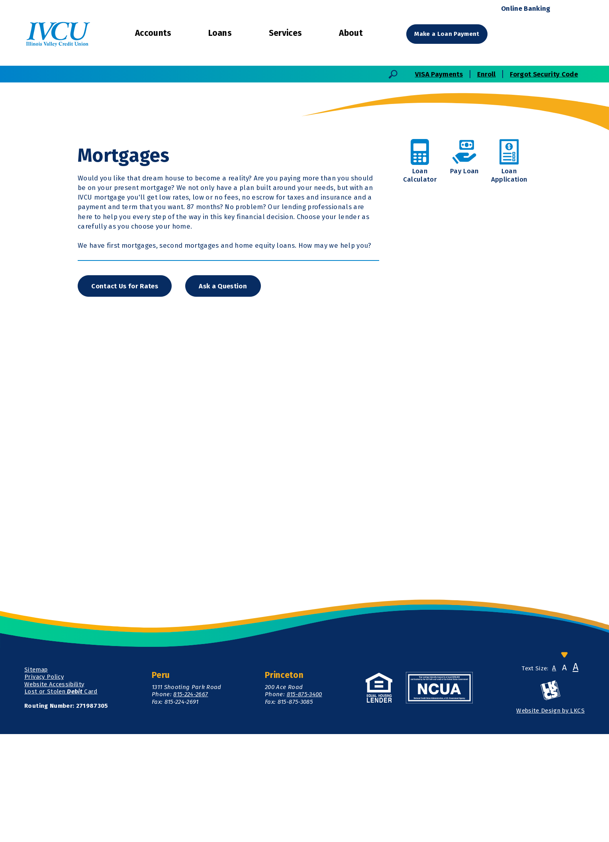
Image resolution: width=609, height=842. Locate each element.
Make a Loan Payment (447, 33)
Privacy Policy (44, 784)
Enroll (486, 74)
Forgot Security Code (544, 74)
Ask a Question (224, 393)
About (351, 33)
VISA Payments (439, 74)
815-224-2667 (190, 802)
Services (285, 33)
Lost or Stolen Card (60, 799)
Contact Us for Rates (125, 393)
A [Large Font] (575, 775)
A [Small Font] (554, 776)
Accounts (153, 33)
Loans (220, 33)
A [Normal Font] (564, 776)
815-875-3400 (304, 802)
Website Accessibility (54, 791)
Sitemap (35, 777)
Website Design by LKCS (550, 818)
